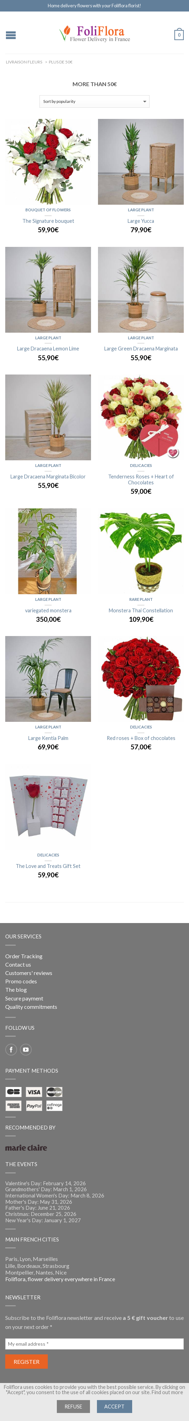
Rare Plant (141, 599)
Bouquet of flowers (48, 209)
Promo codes (21, 981)
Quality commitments (31, 1006)
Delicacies (141, 465)
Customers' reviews (28, 972)
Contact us (18, 964)
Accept (114, 1406)
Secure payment (24, 998)
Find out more (167, 1392)
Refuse (73, 1406)
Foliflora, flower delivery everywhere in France (60, 1279)
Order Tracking (24, 956)
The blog (16, 989)
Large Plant (141, 209)
